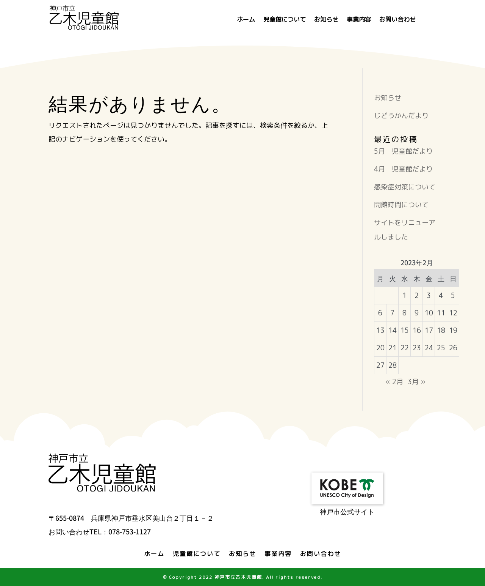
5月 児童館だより (403, 151)
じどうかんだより (401, 115)
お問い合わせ (397, 20)
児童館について (284, 20)
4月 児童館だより (403, 169)
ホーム (246, 20)
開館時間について (401, 205)
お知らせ (326, 20)
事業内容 (359, 20)
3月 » (417, 381)
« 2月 (394, 381)
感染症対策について (404, 187)
